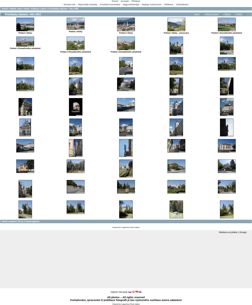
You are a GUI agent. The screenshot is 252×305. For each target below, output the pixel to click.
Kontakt (125, 1)
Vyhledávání (182, 4)
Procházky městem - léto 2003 (63, 9)
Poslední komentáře (110, 4)
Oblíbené (168, 4)
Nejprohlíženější (131, 4)
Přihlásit (136, 1)
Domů (115, 1)
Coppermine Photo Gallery (130, 227)
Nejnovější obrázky (87, 4)
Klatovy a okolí (38, 9)
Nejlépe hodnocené (151, 4)
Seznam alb (69, 4)
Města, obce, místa (19, 9)
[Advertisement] (126, 261)
